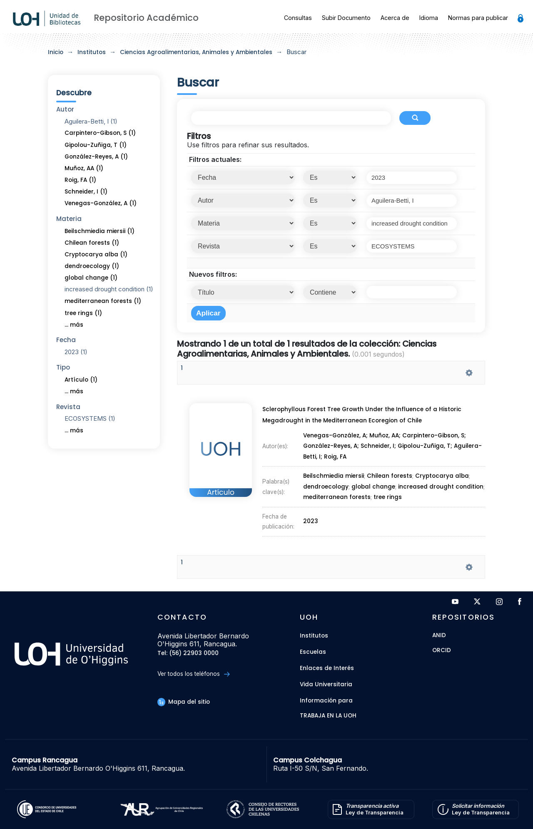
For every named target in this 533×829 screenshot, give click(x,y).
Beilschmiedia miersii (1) (99, 231)
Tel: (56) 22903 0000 (188, 653)
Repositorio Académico (146, 18)
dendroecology (326, 477)
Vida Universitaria (326, 684)
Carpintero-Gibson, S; (437, 454)
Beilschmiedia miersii (333, 472)
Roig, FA (335, 464)
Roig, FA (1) (80, 180)
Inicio (55, 52)
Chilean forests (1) (92, 243)
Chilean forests (389, 472)
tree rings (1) (83, 313)
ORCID (441, 650)
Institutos (91, 52)
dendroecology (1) (92, 266)
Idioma (428, 17)
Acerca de (395, 17)
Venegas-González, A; (336, 454)
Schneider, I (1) (86, 192)
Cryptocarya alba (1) (96, 254)
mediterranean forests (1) (103, 301)
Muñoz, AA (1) (84, 168)
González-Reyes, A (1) (96, 157)
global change (372, 477)
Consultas (298, 17)
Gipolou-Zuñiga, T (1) (96, 145)
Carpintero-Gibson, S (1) (100, 133)
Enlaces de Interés (327, 668)
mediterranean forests (337, 482)
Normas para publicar (478, 17)
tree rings (387, 482)
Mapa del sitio (183, 702)
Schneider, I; (380, 459)
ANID (439, 635)
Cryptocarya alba (441, 472)
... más (74, 325)
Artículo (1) (81, 380)
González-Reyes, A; (331, 459)
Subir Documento (346, 17)
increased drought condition (439, 477)
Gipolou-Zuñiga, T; (428, 459)
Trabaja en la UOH (328, 716)
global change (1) (91, 278)
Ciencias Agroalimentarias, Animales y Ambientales (196, 52)
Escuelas (313, 652)
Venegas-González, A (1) (101, 203)
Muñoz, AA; (387, 454)
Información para (326, 701)
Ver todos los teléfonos (193, 674)
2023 (311, 492)
